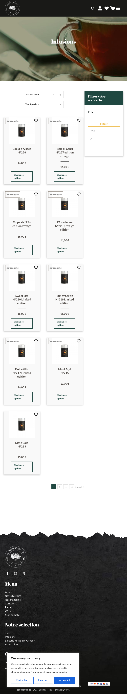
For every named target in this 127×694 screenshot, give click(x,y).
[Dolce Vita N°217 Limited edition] (22, 351)
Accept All (64, 680)
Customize (21, 680)
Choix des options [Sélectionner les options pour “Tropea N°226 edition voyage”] (19, 250)
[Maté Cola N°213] (22, 424)
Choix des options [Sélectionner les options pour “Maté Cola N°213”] (19, 467)
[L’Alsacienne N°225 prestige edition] (65, 204)
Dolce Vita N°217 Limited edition (22, 373)
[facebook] (7, 573)
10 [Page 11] (71, 487)
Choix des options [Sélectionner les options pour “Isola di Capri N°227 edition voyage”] (62, 176)
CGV (35, 689)
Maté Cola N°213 (21, 444)
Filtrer (104, 123)
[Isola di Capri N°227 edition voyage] (65, 130)
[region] (43, 670)
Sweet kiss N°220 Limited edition (22, 299)
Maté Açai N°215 (64, 371)
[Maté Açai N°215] (65, 351)
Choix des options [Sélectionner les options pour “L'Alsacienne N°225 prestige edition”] (62, 250)
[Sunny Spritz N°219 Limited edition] (65, 277)
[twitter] (23, 573)
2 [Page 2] (60, 487)
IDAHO (66, 689)
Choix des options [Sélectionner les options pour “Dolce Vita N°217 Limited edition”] (19, 397)
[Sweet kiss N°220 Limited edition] (22, 277)
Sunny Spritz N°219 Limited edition (64, 299)
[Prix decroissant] (60, 94)
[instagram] (15, 573)
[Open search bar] (93, 8)
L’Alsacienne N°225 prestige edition (64, 226)
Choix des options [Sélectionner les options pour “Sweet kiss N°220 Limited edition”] (19, 323)
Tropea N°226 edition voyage (21, 224)
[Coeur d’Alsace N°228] (22, 130)
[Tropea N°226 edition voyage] (22, 204)
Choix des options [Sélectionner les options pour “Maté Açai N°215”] (62, 397)
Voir (32, 104)
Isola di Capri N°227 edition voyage (65, 152)
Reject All (43, 680)
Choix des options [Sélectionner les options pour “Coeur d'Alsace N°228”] (19, 176)
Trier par (32, 94)
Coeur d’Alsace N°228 (22, 150)
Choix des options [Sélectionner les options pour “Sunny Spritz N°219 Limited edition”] (62, 323)
